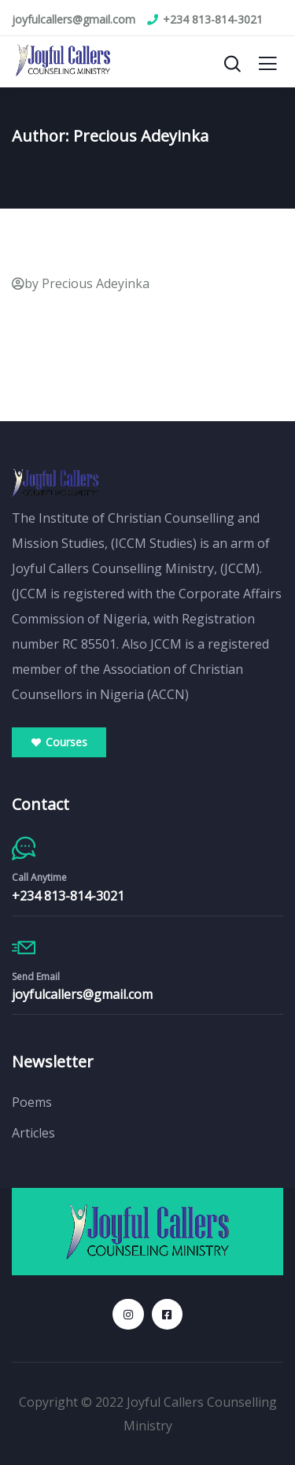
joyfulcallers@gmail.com (82, 994)
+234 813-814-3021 (68, 896)
